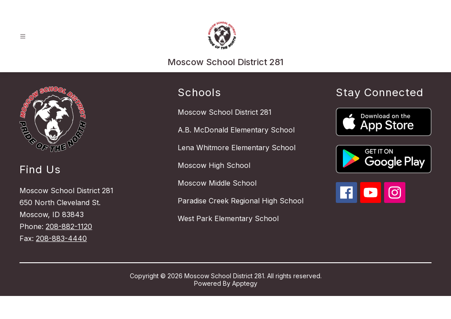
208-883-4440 (61, 238)
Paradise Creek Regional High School (240, 200)
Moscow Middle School (217, 183)
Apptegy (244, 283)
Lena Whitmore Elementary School (236, 147)
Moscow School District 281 (225, 112)
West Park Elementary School (228, 218)
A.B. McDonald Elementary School (236, 129)
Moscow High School (214, 165)
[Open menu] (23, 36)
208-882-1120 (69, 226)
